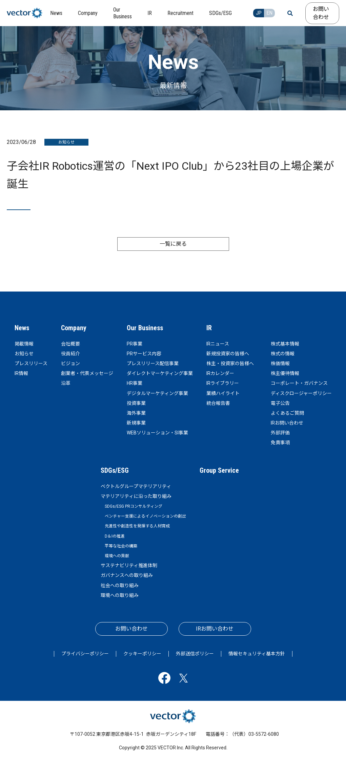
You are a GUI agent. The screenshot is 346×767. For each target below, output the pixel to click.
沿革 (65, 383)
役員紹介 (70, 353)
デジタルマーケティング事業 (157, 393)
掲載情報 (24, 344)
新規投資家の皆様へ (227, 353)
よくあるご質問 (287, 413)
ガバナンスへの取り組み (127, 575)
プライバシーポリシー (85, 653)
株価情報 (280, 363)
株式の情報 (282, 353)
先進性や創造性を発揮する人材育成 (137, 526)
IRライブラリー (222, 383)
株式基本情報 (285, 344)
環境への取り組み (120, 595)
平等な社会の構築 (121, 546)
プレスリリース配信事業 (153, 363)
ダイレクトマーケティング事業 (160, 373)
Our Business (145, 328)
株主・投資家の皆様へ (230, 363)
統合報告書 (218, 403)
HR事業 (134, 383)
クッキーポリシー (142, 653)
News (22, 328)
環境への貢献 (117, 556)
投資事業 (136, 403)
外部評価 (280, 432)
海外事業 (136, 413)
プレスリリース (31, 363)
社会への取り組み (120, 585)
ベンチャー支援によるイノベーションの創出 (145, 516)
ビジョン (70, 363)
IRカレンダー (220, 373)
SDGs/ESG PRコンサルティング (133, 506)
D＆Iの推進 (115, 536)
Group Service (219, 470)
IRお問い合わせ (287, 423)
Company (73, 328)
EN (269, 13)
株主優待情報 (285, 373)
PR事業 (134, 344)
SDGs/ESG (115, 470)
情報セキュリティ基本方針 (256, 653)
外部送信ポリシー (195, 653)
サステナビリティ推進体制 (129, 565)
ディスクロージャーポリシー (301, 393)
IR (209, 328)
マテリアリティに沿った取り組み (136, 496)
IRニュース (217, 344)
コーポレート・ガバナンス (299, 383)
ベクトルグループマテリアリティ (136, 486)
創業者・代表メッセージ (87, 373)
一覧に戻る (173, 244)
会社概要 (70, 344)
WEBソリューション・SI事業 (157, 432)
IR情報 (21, 373)
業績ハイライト (223, 393)
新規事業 (136, 423)
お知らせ (24, 353)
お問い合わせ (321, 13)
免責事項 (280, 442)
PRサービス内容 (144, 353)
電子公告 (280, 403)
